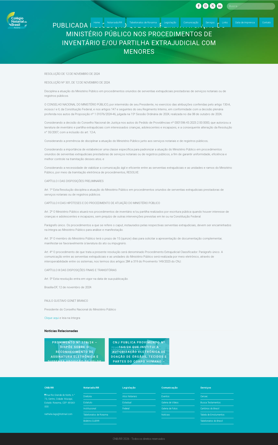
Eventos (165, 396)
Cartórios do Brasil (209, 408)
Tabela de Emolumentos (212, 414)
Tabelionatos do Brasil (211, 421)
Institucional (89, 408)
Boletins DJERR (91, 421)
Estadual (126, 402)
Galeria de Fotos (169, 408)
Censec (204, 396)
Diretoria (87, 396)
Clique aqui (51, 318)
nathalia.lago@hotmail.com (58, 414)
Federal (126, 408)
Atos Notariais (129, 396)
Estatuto (87, 402)
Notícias (165, 414)
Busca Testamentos (210, 402)
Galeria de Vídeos (170, 402)
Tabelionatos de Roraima (95, 414)
